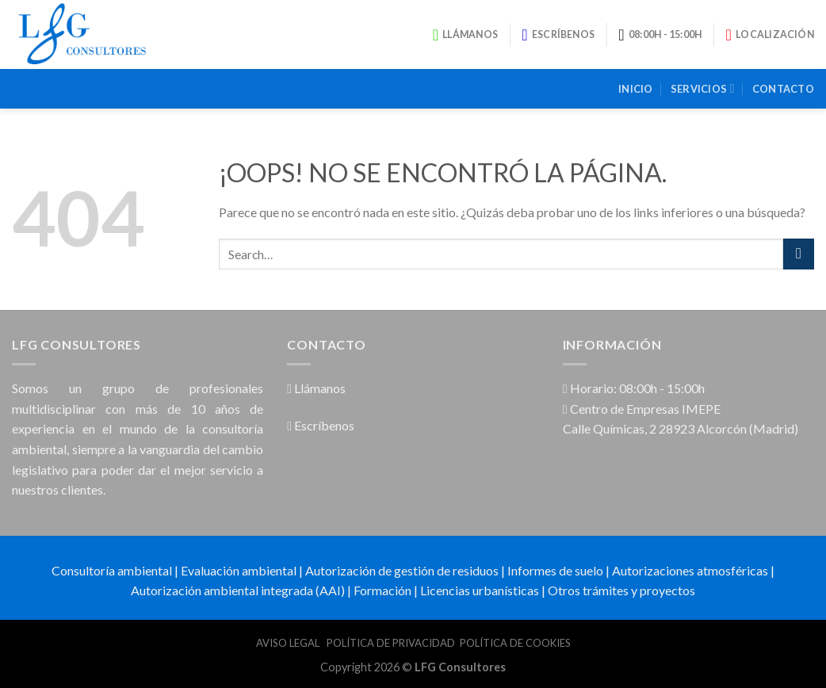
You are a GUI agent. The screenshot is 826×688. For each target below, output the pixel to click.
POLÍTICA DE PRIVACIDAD (391, 642)
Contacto (783, 88)
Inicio (635, 88)
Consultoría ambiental (112, 570)
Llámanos (316, 388)
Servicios (703, 88)
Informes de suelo (555, 570)
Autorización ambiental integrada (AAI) (238, 590)
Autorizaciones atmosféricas (690, 570)
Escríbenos (320, 425)
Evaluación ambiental (238, 570)
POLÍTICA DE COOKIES (515, 642)
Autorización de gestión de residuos (402, 570)
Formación (382, 590)
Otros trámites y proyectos (621, 590)
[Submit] (798, 254)
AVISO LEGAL (289, 642)
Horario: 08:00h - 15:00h (634, 388)
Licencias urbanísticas (479, 590)
